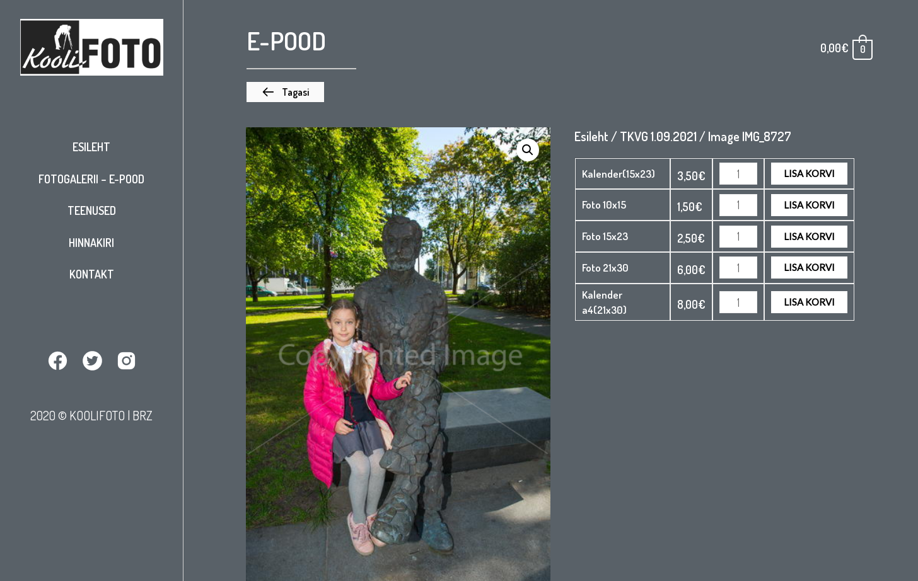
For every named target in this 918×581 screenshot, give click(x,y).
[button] (285, 92)
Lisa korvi (809, 173)
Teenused (91, 210)
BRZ (142, 415)
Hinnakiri (91, 243)
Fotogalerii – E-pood (91, 179)
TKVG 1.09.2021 (658, 136)
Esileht (91, 147)
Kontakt (91, 274)
